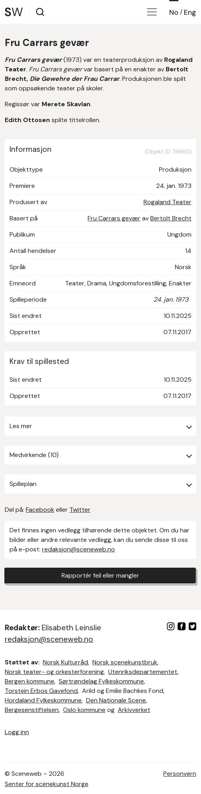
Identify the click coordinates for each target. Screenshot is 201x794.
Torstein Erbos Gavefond (41, 691)
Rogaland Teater (167, 202)
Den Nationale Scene (116, 700)
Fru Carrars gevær (114, 218)
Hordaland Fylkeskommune (43, 700)
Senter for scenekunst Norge (46, 784)
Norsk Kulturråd (65, 662)
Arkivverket (134, 710)
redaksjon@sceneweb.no (78, 549)
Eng (190, 12)
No (173, 12)
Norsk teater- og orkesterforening (54, 672)
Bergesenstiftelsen (32, 710)
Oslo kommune (84, 710)
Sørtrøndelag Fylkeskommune (101, 681)
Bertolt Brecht (170, 218)
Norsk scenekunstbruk (124, 662)
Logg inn (17, 732)
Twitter (79, 509)
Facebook (40, 509)
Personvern (179, 773)
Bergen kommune (29, 681)
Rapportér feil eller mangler (100, 575)
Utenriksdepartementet (143, 672)
